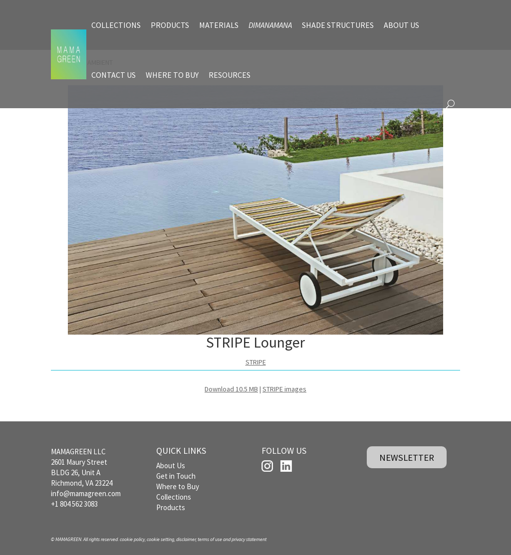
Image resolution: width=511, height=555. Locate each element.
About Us (170, 465)
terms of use (210, 539)
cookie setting (160, 539)
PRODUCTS (170, 25)
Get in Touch (176, 476)
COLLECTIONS (116, 25)
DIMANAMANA (270, 25)
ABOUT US (401, 25)
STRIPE (256, 362)
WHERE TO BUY (172, 75)
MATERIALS (219, 25)
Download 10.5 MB (231, 388)
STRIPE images (284, 388)
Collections (173, 497)
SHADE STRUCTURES (338, 25)
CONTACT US (113, 75)
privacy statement (249, 539)
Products (170, 507)
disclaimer (186, 539)
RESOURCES (230, 75)
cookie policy (132, 539)
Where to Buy (177, 486)
